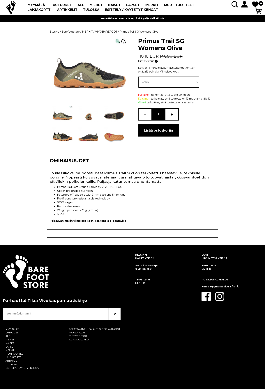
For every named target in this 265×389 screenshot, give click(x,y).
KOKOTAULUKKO (79, 339)
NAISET (114, 5)
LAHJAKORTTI (40, 10)
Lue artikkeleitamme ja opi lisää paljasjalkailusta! (132, 18)
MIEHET (96, 5)
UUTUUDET (62, 5)
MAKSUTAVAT (77, 332)
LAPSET (133, 5)
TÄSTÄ (234, 286)
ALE (80, 5)
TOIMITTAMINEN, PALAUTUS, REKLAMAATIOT (94, 329)
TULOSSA (91, 10)
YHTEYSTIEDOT (78, 336)
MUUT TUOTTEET (179, 5)
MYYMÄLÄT (37, 5)
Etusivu (54, 31)
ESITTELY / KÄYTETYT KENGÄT (131, 10)
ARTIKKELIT (67, 10)
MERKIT (152, 5)
